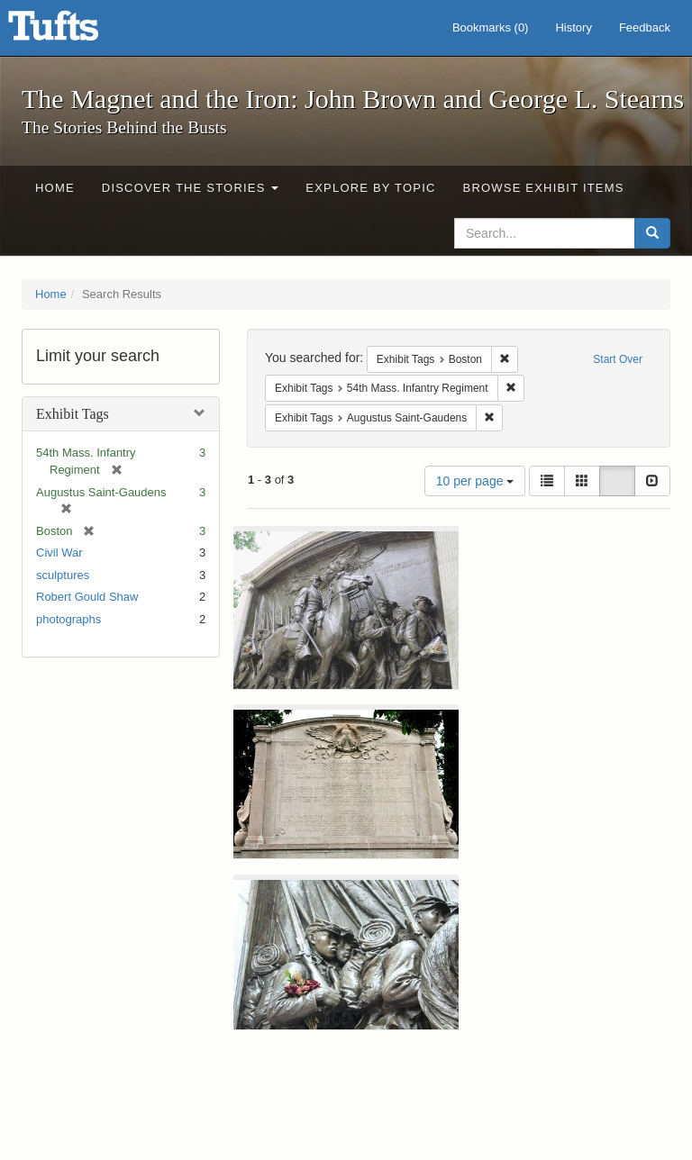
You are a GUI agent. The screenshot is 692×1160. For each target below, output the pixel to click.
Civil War (59, 552)
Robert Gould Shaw (87, 596)
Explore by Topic (370, 188)
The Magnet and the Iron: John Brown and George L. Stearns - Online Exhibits (75, 31)
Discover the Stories (190, 188)
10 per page (475, 481)
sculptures (62, 575)
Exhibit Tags (72, 413)
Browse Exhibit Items (543, 188)
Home (55, 188)
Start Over (617, 359)
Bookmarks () (490, 27)
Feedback (644, 27)
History (573, 27)
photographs (68, 619)
